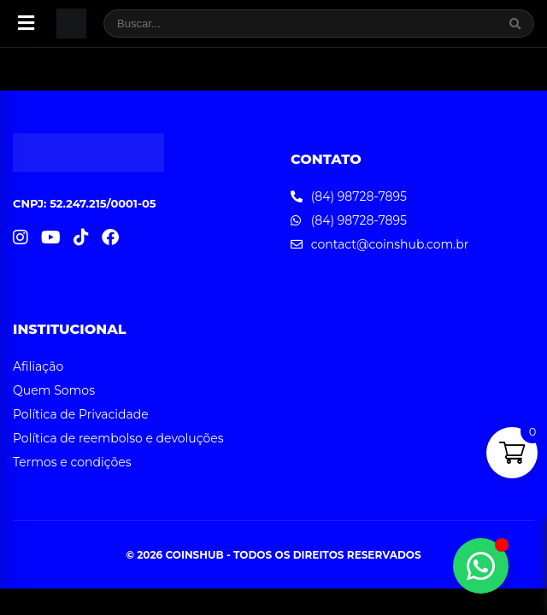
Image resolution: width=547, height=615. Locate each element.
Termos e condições (72, 462)
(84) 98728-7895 (359, 196)
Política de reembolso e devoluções (118, 438)
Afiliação (38, 366)
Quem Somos (54, 390)
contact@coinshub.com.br (390, 244)
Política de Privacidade (81, 414)
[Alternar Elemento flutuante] (481, 566)
